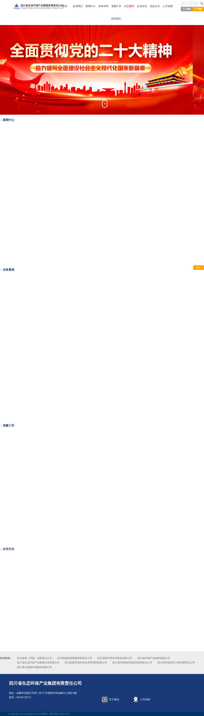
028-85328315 (25, 697)
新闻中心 (95, 6)
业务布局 (106, 6)
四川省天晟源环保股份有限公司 (87, 667)
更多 (188, 267)
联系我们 (116, 18)
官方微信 (114, 699)
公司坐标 (145, 699)
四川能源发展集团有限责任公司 (84, 658)
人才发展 (159, 6)
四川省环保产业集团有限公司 (164, 658)
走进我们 (84, 6)
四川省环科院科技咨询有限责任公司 (142, 662)
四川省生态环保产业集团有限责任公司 (46, 683)
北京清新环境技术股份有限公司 (124, 658)
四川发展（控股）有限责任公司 (44, 658)
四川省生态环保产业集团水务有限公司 (48, 662)
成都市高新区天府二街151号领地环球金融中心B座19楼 (48, 693)
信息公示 (148, 6)
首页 (73, 6)
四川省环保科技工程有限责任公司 (46, 667)
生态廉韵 (127, 6)
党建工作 (116, 6)
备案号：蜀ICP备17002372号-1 (56, 714)
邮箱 (187, 8)
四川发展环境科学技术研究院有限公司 (96, 662)
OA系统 (198, 9)
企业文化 (138, 6)
